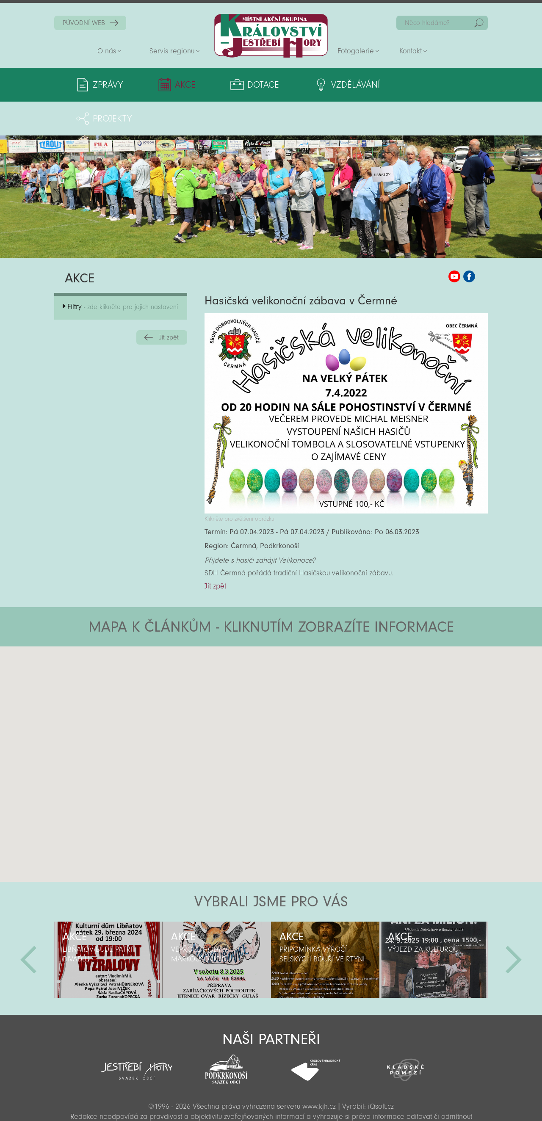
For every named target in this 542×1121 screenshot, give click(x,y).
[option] (108, 926)
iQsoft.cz (381, 1072)
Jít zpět (169, 303)
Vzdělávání (337, 84)
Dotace (251, 84)
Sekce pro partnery (270, 1102)
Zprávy (108, 84)
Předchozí (28, 926)
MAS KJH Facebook (469, 242)
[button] (294, 663)
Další (514, 926)
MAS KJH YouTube (454, 242)
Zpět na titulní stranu (271, 36)
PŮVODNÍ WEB (84, 23)
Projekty (430, 84)
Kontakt (410, 51)
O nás (106, 51)
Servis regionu (171, 51)
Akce (179, 84)
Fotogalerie (355, 51)
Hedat (479, 23)
